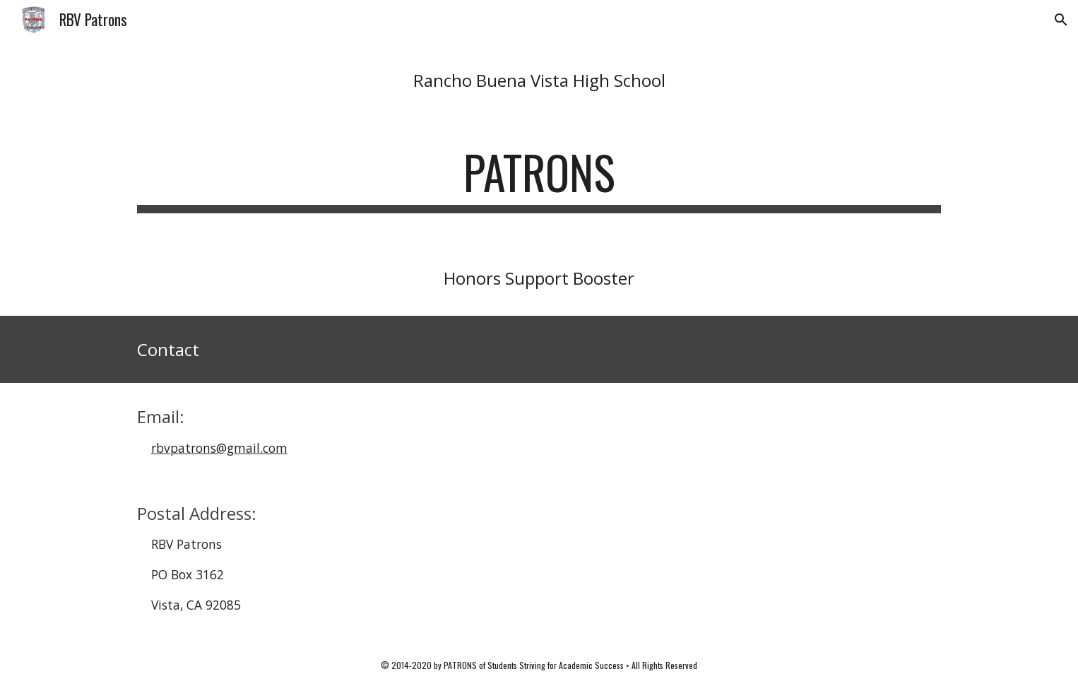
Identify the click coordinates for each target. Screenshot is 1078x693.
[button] (1061, 20)
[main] (539, 80)
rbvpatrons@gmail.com (219, 447)
